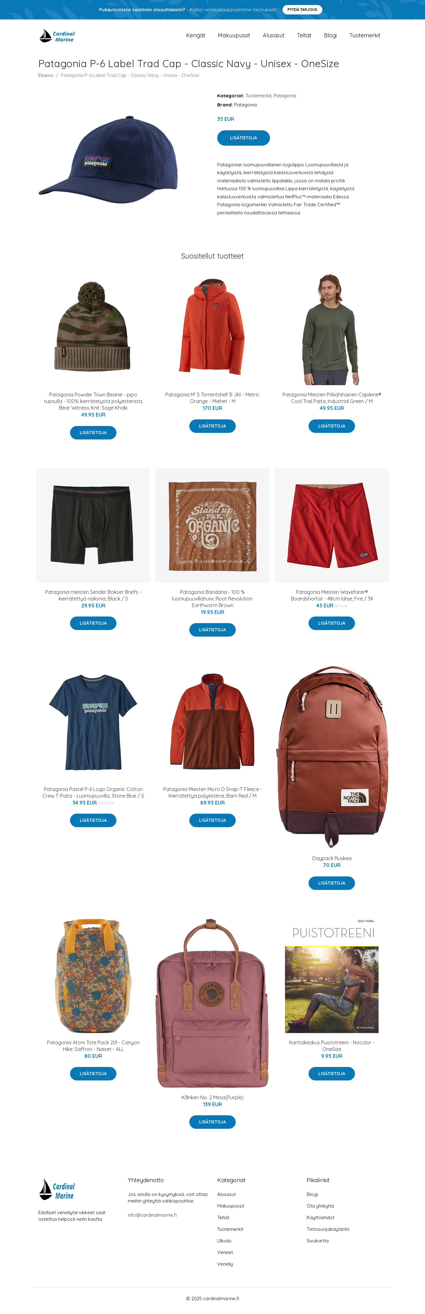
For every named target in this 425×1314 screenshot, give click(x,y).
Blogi (330, 37)
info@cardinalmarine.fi (152, 1220)
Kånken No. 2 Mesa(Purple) (213, 1102)
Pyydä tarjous (302, 9)
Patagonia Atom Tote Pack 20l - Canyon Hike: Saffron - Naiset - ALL (93, 1050)
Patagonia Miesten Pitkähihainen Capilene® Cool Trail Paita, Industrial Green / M (331, 402)
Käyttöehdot (320, 1222)
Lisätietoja (243, 142)
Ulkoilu (224, 1245)
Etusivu (45, 80)
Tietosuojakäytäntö (328, 1234)
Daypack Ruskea (332, 862)
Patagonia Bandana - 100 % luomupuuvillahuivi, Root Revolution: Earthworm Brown (212, 603)
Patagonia (285, 100)
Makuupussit (234, 37)
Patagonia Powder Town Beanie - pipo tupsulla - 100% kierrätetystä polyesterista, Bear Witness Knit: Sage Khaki (93, 405)
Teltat (304, 37)
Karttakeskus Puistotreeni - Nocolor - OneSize (331, 1050)
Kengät (195, 37)
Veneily (225, 1269)
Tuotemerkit (364, 37)
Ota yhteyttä (320, 1211)
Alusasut (273, 37)
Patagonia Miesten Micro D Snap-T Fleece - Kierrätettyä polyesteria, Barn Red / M (212, 796)
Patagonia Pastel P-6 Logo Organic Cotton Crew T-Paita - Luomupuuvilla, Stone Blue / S (93, 796)
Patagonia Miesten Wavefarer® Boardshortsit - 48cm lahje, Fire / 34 (332, 599)
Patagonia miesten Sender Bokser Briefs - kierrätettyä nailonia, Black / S (93, 599)
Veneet (225, 1257)
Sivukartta (318, 1245)
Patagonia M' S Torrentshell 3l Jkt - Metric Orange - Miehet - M (212, 402)
